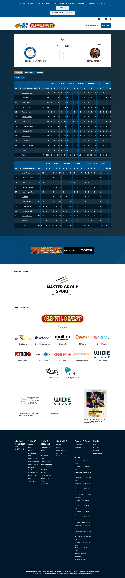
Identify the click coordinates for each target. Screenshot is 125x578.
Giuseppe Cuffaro (27, 131)
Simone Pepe (26, 102)
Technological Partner (82, 361)
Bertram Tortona (94, 61)
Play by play (29, 72)
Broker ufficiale (102, 361)
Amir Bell (25, 97)
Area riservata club (92, 25)
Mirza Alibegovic (27, 216)
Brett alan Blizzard (27, 177)
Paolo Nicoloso (26, 140)
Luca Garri (25, 197)
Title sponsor (62, 327)
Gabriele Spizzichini (27, 192)
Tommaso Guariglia (28, 112)
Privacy (64, 571)
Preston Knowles (27, 201)
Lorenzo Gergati (26, 206)
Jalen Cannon (26, 121)
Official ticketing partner (43, 344)
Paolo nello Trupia (27, 145)
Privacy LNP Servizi (72, 571)
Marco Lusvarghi (27, 211)
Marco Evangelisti (27, 93)
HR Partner (82, 344)
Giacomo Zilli (26, 136)
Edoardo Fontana (27, 117)
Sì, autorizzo (61, 8)
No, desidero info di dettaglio (61, 13)
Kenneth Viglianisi (27, 187)
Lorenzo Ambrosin (27, 126)
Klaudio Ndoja (26, 182)
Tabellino (40, 72)
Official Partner (102, 344)
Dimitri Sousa (26, 107)
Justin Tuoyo (26, 173)
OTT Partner (62, 361)
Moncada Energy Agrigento (35, 61)
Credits (97, 571)
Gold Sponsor (23, 344)
